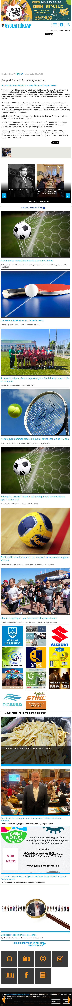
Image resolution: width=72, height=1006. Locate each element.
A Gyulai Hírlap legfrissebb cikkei (23, 713)
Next (68, 757)
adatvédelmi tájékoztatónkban (17, 994)
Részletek (56, 1001)
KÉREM (67, 1001)
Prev (4, 757)
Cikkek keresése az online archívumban (28, 944)
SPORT (20, 74)
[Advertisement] (36, 54)
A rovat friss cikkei (32, 208)
